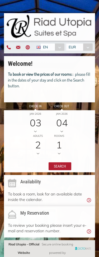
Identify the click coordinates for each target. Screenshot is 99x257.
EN (45, 47)
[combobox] (52, 47)
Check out (61, 106)
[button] (60, 166)
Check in (35, 106)
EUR (72, 47)
